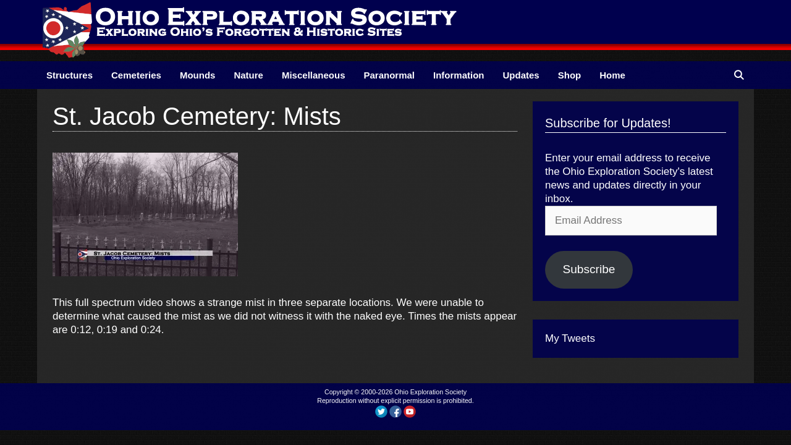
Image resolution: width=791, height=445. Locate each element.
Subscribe (588, 269)
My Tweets (570, 338)
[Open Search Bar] (739, 75)
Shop (570, 75)
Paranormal (389, 75)
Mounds (198, 75)
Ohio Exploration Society (430, 392)
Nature (248, 75)
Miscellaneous (313, 75)
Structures (69, 75)
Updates (521, 75)
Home (612, 75)
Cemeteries (136, 75)
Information (458, 75)
